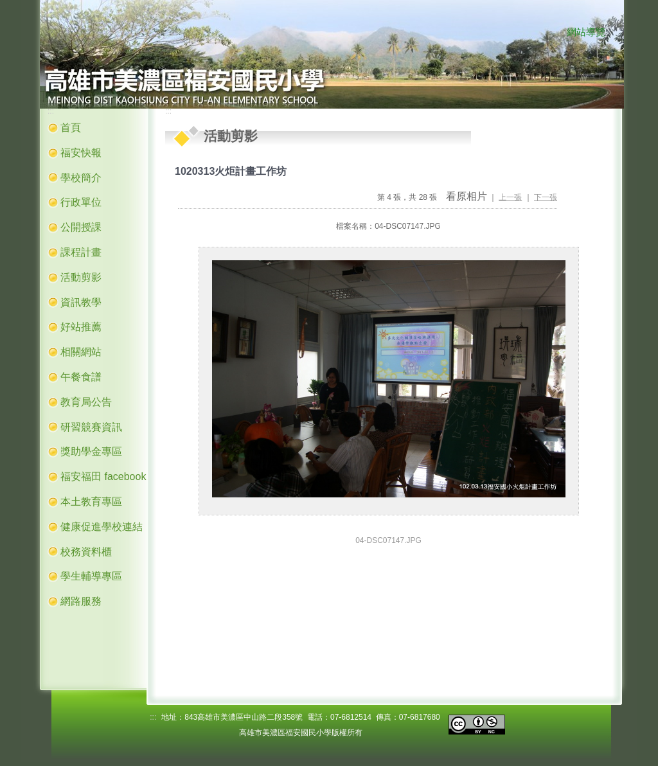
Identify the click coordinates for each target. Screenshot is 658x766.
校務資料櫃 (86, 551)
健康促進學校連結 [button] (101, 526)
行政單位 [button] (81, 202)
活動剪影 (81, 277)
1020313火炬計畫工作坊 (231, 171)
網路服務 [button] (81, 601)
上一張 (510, 197)
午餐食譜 (81, 376)
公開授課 (81, 227)
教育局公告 (86, 401)
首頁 (70, 127)
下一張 (545, 197)
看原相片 (466, 196)
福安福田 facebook (103, 476)
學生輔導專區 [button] (91, 576)
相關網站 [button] (81, 351)
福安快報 (81, 152)
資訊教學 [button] (81, 302)
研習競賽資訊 (91, 427)
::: (554, 32)
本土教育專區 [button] (91, 501)
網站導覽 (586, 32)
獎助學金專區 (91, 451)
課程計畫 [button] (81, 252)
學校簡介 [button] (81, 177)
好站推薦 (81, 326)
